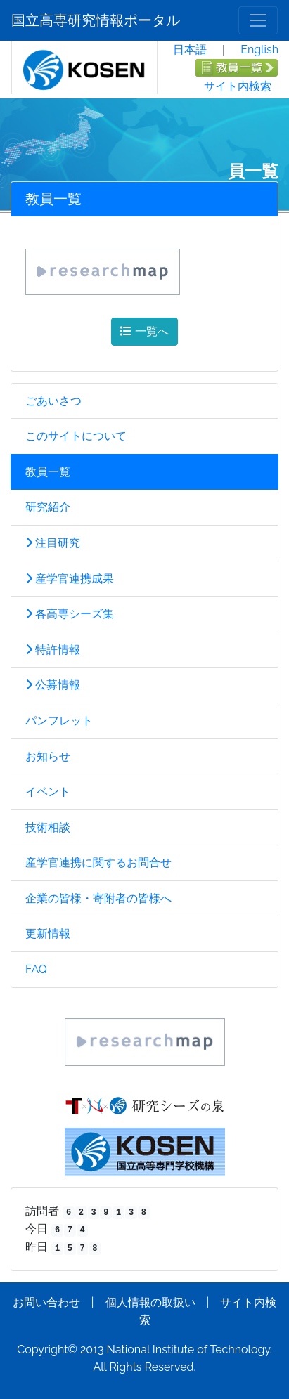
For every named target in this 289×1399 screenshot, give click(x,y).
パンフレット (59, 720)
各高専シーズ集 (69, 613)
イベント (47, 791)
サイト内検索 (237, 86)
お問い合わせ (46, 1302)
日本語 (190, 49)
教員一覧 (47, 472)
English (259, 49)
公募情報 (52, 684)
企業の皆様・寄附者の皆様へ (98, 898)
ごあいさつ (53, 401)
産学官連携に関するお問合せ (98, 862)
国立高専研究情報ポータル (95, 20)
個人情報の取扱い (150, 1302)
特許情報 (52, 649)
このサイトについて (76, 436)
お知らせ (47, 756)
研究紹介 (47, 507)
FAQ (36, 969)
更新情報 (47, 933)
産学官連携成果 (69, 578)
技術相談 (47, 827)
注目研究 (52, 542)
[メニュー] (258, 20)
